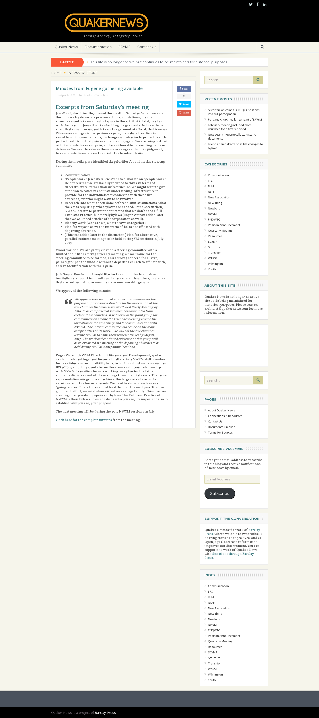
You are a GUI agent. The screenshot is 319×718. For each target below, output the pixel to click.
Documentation (98, 47)
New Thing (215, 203)
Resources (215, 236)
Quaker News (66, 47)
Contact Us (146, 47)
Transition (101, 95)
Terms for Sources (220, 432)
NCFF (211, 192)
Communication (218, 175)
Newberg (214, 208)
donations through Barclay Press (229, 556)
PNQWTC (214, 219)
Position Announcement (224, 225)
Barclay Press (105, 712)
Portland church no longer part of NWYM (235, 119)
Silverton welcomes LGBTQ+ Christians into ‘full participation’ (234, 112)
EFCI (210, 181)
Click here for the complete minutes (84, 420)
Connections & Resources (225, 416)
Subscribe (219, 493)
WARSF (212, 258)
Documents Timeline (221, 427)
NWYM (212, 214)
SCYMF (124, 47)
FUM (211, 186)
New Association (219, 197)
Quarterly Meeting (220, 230)
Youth (212, 269)
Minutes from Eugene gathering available (99, 88)
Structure (88, 95)
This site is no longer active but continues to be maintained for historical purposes (158, 62)
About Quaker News (221, 410)
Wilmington (215, 264)
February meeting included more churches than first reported (230, 127)
